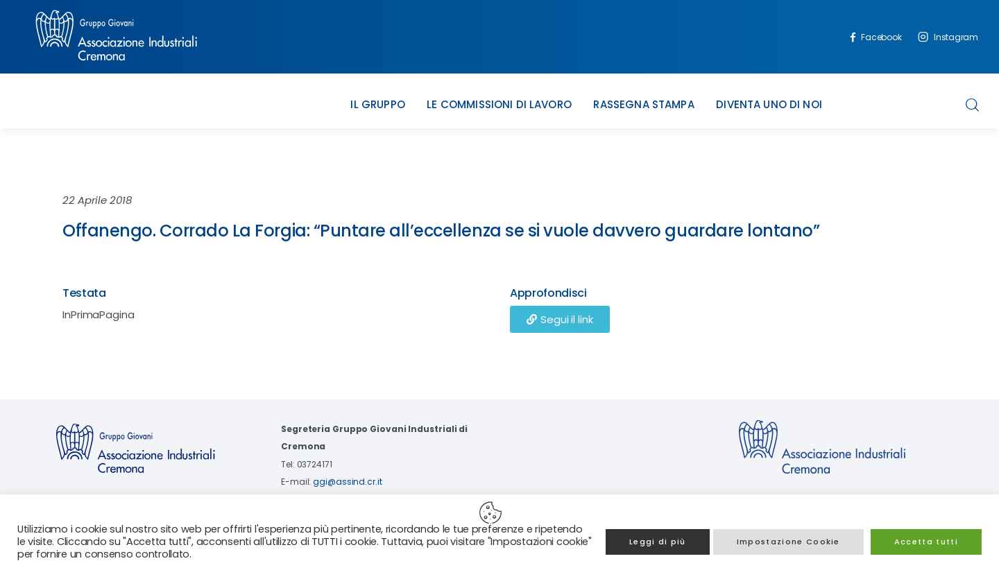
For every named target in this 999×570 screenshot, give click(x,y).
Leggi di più (657, 541)
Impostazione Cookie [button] (788, 541)
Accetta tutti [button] (926, 541)
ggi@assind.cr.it (347, 481)
